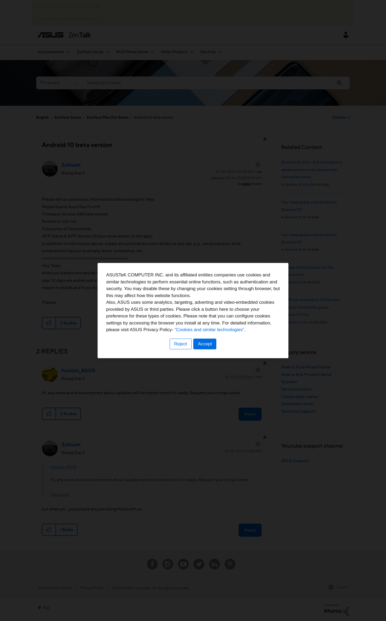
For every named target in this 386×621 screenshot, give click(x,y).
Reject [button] (180, 343)
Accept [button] (205, 343)
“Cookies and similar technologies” (209, 329)
